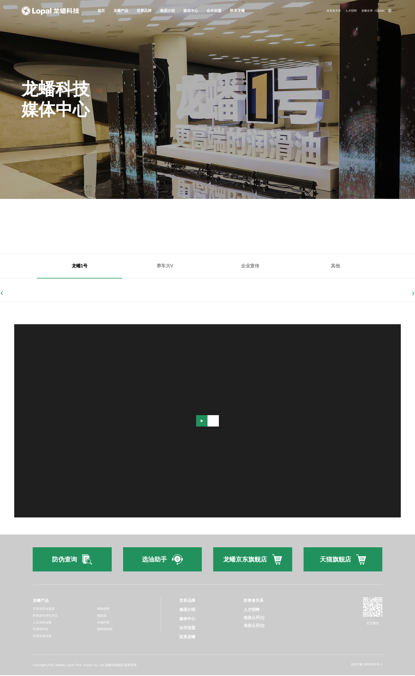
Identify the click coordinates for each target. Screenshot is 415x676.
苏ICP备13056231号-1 (366, 665)
